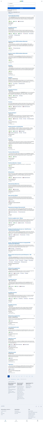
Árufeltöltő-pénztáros (12, 27)
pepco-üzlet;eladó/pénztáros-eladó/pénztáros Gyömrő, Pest (12, 387)
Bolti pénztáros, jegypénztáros (14, 268)
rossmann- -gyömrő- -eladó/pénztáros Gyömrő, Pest (11, 392)
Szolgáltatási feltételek (31, 413)
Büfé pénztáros (11, 172)
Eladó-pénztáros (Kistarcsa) (13, 183)
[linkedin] (41, 406)
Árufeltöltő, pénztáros (12, 279)
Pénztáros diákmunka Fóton (13, 152)
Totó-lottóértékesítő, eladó (13, 327)
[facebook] (36, 406)
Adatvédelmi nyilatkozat (31, 414)
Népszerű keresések (12, 381)
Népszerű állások (28, 385)
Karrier (2, 414)
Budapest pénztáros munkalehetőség (15, 126)
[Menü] (1, 1)
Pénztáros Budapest (12, 112)
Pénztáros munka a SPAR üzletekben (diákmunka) (17, 41)
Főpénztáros (10, 364)
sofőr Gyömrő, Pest (19, 391)
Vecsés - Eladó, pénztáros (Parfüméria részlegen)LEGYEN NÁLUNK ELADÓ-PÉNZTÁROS (19, 243)
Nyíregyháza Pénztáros (12, 89)
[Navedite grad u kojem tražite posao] (21, 6)
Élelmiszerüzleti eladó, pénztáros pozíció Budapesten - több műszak (19, 255)
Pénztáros (10, 65)
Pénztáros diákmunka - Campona (14, 162)
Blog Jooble (16, 413)
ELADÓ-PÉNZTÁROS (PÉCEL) (13, 15)
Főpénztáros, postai (12, 338)
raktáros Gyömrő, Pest (20, 392)
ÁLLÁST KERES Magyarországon (32, 412)
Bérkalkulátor (30, 418)
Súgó (1, 412)
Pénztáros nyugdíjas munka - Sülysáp (15, 218)
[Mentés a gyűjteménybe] (34, 16)
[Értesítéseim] (41, 1)
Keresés (21, 8)
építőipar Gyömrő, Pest (20, 397)
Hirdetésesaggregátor (18, 412)
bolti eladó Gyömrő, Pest (20, 386)
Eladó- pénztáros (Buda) (13, 195)
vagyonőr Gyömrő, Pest (20, 387)
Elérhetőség (2, 413)
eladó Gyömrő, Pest (19, 396)
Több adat (10, 13)
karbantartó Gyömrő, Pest (20, 393)
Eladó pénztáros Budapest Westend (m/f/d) (16, 207)
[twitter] (39, 406)
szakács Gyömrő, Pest (20, 388)
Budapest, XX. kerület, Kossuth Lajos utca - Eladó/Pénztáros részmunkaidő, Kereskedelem (19, 230)
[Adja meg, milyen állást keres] (21, 3)
